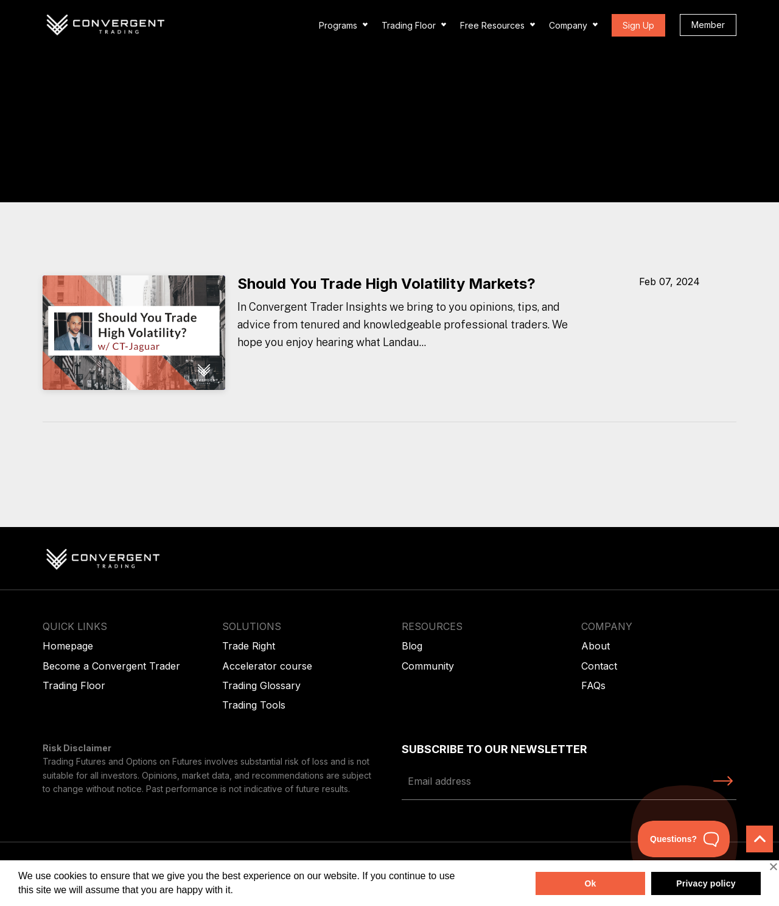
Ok (590, 883)
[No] (773, 866)
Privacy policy (706, 883)
